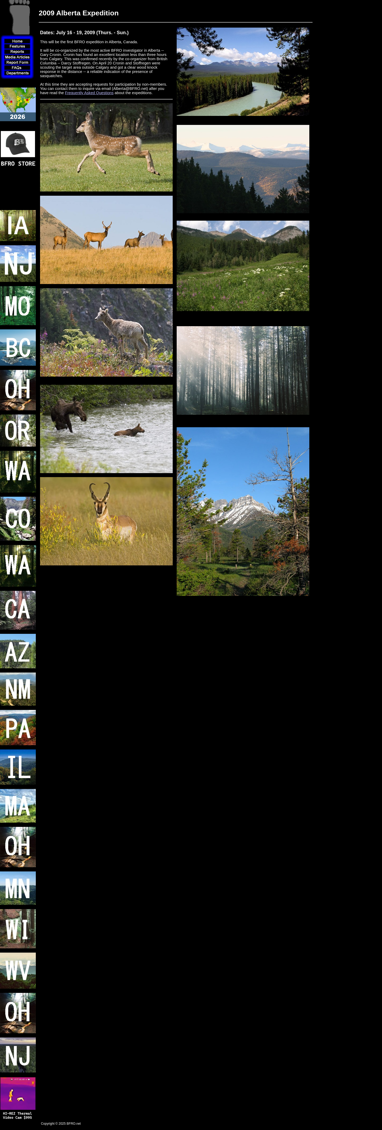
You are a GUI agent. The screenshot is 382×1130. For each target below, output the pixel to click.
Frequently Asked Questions (89, 93)
